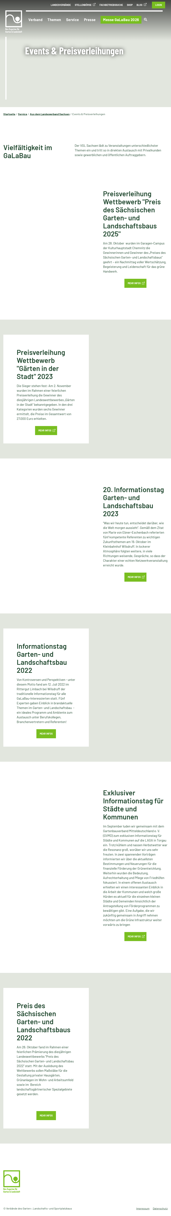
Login (158, 5)
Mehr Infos (134, 283)
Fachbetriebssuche (111, 5)
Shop (130, 5)
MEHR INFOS (44, 430)
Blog (139, 5)
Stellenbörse (83, 5)
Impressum (142, 1208)
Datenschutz (160, 1208)
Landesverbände (61, 5)
